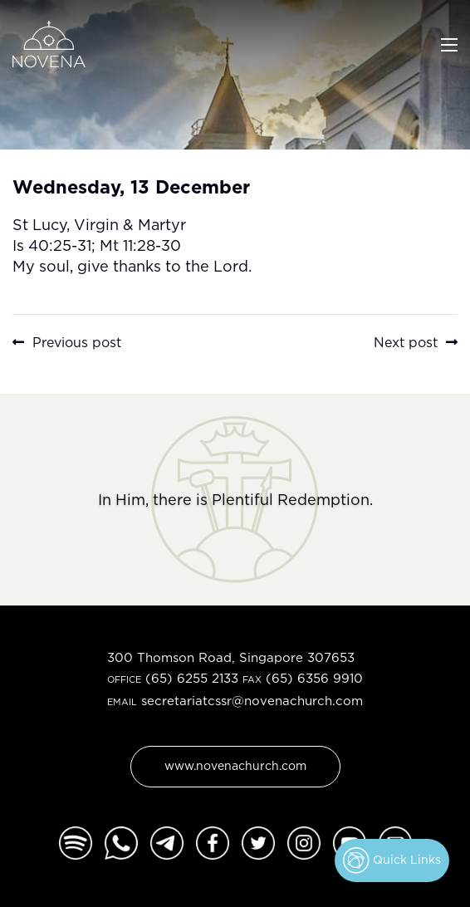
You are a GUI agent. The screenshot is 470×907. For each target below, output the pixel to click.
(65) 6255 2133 (191, 678)
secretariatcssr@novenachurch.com (252, 701)
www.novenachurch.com (235, 765)
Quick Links (392, 860)
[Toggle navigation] (449, 43)
